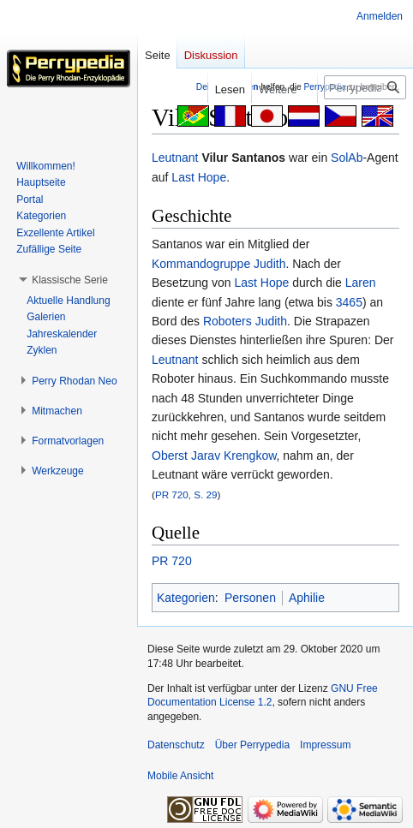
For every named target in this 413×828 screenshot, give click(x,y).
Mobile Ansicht (180, 776)
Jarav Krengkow (234, 455)
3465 (349, 302)
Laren (360, 282)
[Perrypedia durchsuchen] (365, 87)
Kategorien (186, 598)
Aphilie (307, 598)
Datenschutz (176, 745)
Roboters (227, 321)
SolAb (346, 157)
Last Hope (198, 177)
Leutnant (175, 157)
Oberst (170, 455)
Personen (250, 598)
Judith (271, 321)
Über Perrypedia (252, 745)
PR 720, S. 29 (186, 494)
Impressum (325, 745)
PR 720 (172, 561)
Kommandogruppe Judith (218, 264)
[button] (70, 280)
